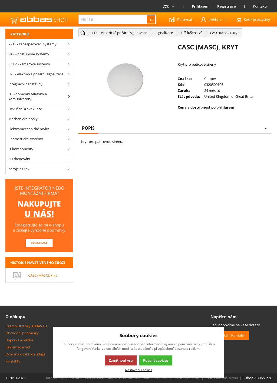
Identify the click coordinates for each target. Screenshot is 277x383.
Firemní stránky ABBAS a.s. (26, 326)
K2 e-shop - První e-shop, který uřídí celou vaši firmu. (197, 377)
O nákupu (15, 316)
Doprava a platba (19, 340)
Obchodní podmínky (22, 333)
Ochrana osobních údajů (25, 354)
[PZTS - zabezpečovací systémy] (69, 44)
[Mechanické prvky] (69, 119)
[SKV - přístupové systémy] (69, 54)
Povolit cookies (155, 360)
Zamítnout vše (121, 360)
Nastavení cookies (138, 370)
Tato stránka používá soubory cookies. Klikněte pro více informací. (98, 377)
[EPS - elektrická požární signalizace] (69, 74)
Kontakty (260, 6)
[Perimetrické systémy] (69, 139)
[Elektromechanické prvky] (69, 129)
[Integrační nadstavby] (69, 84)
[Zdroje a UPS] (69, 169)
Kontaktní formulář (229, 335)
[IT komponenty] (69, 149)
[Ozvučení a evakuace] (69, 109)
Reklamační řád (17, 347)
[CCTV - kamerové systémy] (69, 64)
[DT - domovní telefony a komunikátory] (69, 96)
